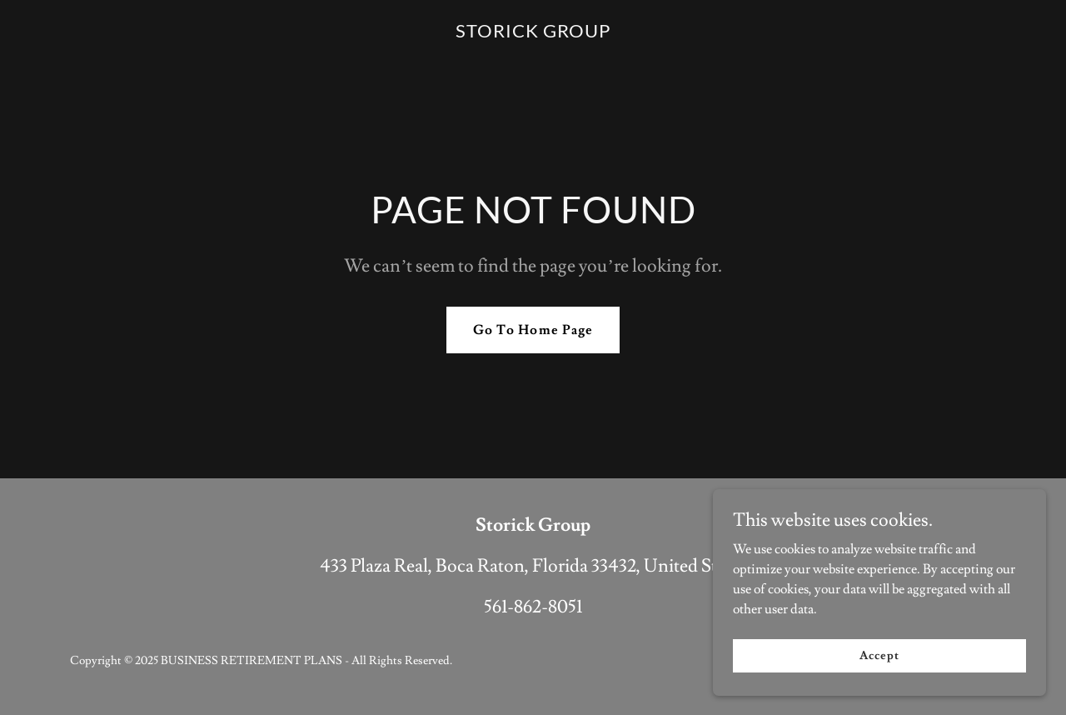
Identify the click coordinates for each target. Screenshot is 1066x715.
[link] (533, 33)
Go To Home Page (532, 330)
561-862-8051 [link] (533, 607)
